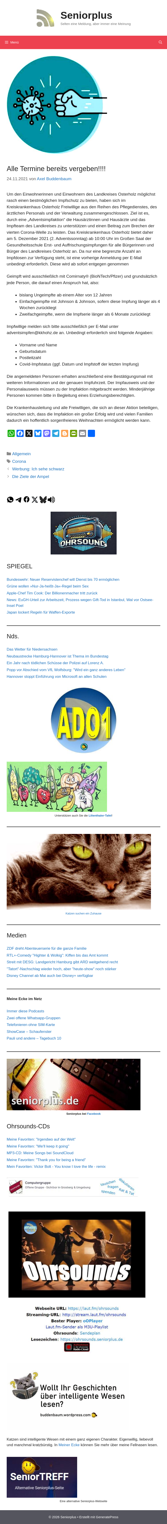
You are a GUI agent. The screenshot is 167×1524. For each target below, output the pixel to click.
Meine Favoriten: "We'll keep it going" (38, 1146)
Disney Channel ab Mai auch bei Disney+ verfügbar (50, 976)
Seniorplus (86, 15)
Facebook (94, 1113)
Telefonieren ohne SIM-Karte (31, 1025)
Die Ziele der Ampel (30, 476)
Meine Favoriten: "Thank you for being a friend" (46, 1160)
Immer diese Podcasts (25, 1011)
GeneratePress (107, 1517)
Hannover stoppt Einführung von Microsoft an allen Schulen (57, 676)
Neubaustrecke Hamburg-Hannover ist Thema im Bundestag (57, 656)
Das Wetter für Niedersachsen (32, 649)
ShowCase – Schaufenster (29, 1032)
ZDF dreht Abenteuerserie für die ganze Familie (47, 948)
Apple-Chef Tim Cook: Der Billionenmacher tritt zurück (52, 593)
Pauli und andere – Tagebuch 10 (34, 1038)
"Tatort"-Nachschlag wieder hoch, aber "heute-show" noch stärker (61, 969)
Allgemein (21, 453)
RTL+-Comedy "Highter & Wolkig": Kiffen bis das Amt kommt (57, 955)
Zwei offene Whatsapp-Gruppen (33, 1018)
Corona (19, 461)
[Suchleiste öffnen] (160, 42)
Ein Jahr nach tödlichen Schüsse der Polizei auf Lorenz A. (55, 663)
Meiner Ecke (68, 1445)
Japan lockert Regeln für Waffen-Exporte (41, 612)
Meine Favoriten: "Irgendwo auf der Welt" (41, 1139)
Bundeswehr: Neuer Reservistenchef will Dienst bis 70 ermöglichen (63, 579)
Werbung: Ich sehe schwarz (38, 469)
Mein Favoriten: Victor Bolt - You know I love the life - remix (56, 1166)
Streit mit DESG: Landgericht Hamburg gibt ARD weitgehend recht (62, 962)
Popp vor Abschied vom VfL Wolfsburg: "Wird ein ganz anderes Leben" (66, 670)
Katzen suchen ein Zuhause (83, 913)
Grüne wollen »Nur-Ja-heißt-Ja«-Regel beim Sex (48, 586)
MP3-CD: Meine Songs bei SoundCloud (40, 1153)
